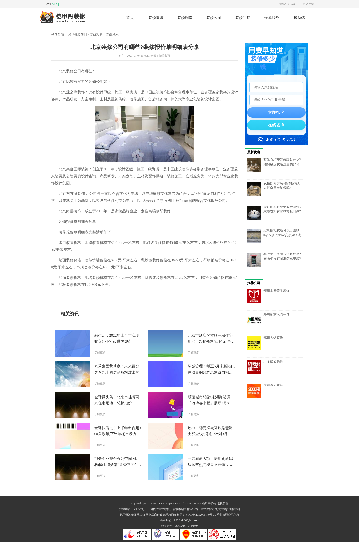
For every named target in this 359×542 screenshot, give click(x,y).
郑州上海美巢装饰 (276, 291)
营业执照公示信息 (228, 515)
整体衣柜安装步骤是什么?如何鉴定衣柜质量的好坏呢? (282, 164)
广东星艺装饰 (273, 361)
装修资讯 (155, 18)
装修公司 (213, 18)
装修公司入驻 (287, 4)
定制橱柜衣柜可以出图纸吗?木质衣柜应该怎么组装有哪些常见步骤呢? (282, 235)
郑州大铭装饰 (273, 338)
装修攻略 (184, 18)
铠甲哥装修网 (77, 35)
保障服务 (271, 18)
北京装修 (74, 295)
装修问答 (242, 18)
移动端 (299, 18)
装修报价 (98, 295)
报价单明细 (111, 295)
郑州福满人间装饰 (276, 314)
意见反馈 (308, 4)
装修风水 (112, 35)
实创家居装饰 (273, 385)
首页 (130, 18)
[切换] (55, 4)
